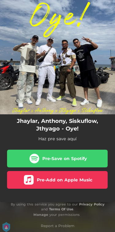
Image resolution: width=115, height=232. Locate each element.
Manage (40, 214)
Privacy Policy (92, 204)
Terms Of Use (61, 209)
